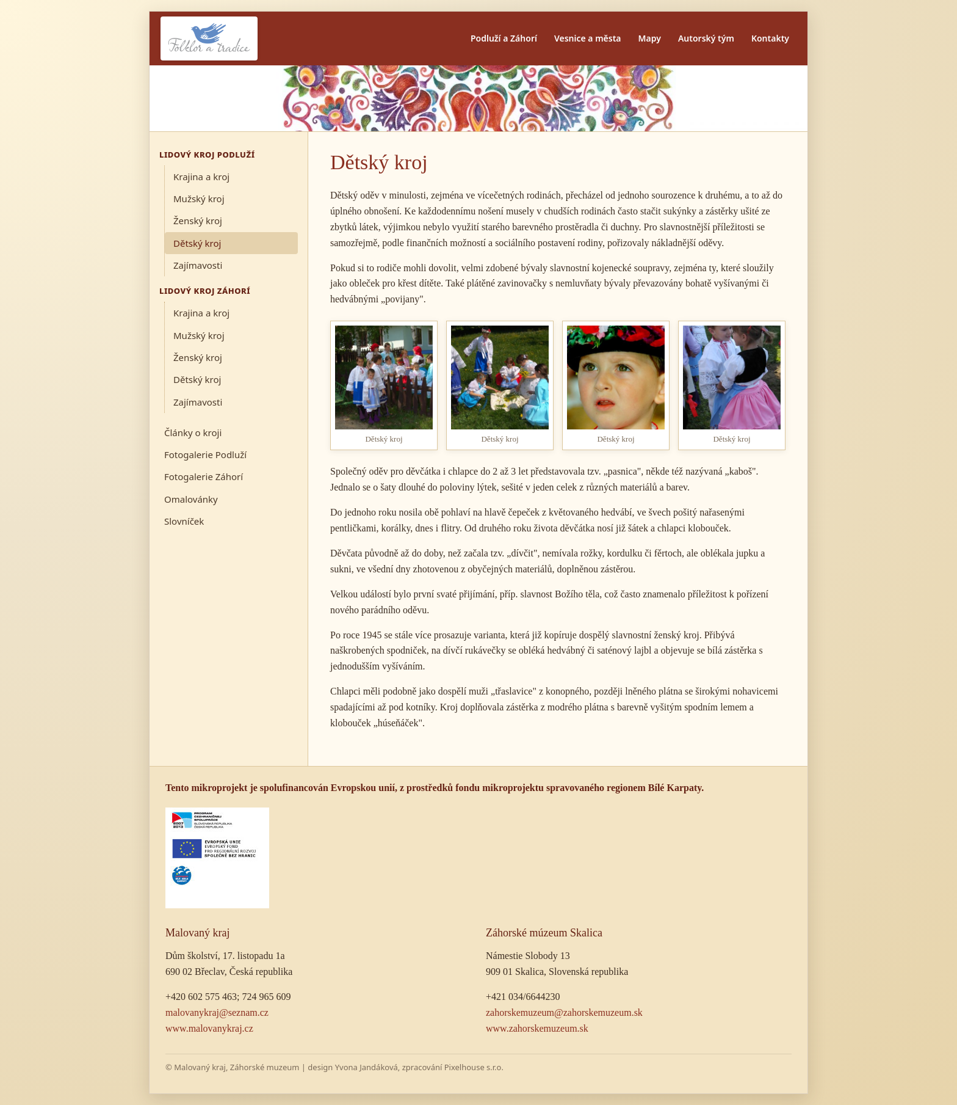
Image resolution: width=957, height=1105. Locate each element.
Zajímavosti (197, 265)
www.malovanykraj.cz (209, 1028)
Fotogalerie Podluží (205, 454)
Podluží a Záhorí (504, 38)
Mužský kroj (199, 198)
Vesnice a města (587, 38)
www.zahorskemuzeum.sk (537, 1028)
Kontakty (770, 38)
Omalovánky (191, 499)
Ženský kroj (197, 220)
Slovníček (184, 521)
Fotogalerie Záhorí (203, 476)
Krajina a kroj (201, 176)
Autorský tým (706, 38)
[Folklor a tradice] (209, 38)
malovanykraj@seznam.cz (217, 1012)
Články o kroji (193, 432)
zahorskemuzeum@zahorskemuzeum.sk (564, 1012)
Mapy (649, 38)
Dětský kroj (197, 243)
